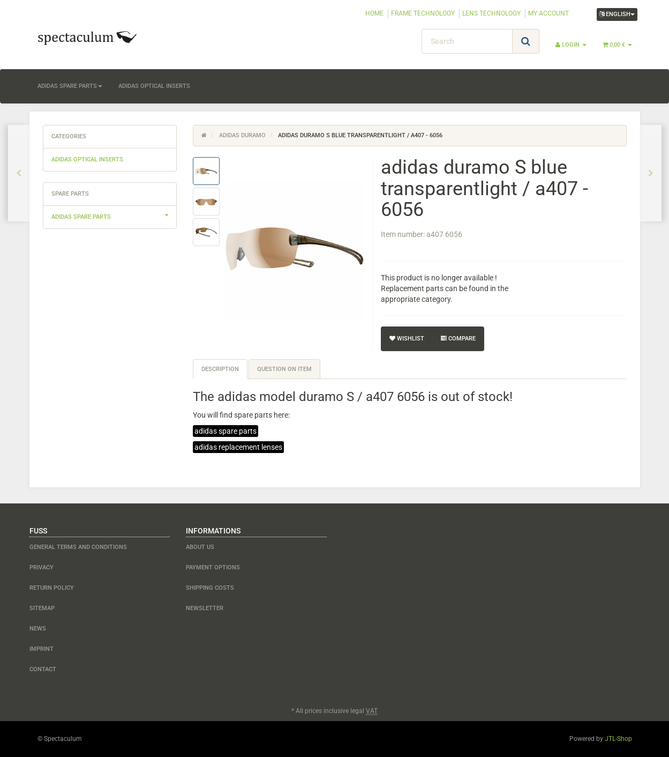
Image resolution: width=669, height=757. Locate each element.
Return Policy (51, 587)
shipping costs (210, 587)
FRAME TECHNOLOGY (423, 13)
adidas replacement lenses (238, 447)
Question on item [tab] (284, 369)
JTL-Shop (618, 739)
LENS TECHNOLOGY (491, 13)
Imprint (41, 648)
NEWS (37, 628)
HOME (374, 13)
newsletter (204, 608)
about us (200, 547)
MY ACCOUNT (548, 13)
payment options (213, 567)
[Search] (467, 41)
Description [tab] (220, 369)
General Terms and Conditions (78, 547)
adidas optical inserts (154, 86)
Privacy (41, 567)
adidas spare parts (69, 86)
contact (42, 669)
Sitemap (42, 608)
